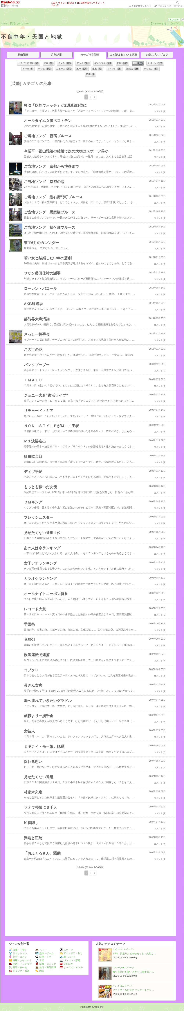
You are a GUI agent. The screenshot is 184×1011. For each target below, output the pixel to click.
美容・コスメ (18, 956)
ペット (40, 949)
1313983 (174, 19)
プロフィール (24, 23)
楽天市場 (178, 6)
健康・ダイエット (20, 960)
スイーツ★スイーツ (123, 967)
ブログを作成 (164, 6)
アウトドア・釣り (71, 953)
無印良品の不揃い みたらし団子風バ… (133, 971)
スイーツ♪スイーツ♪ (123, 949)
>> (140, 6)
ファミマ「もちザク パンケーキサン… (133, 990)
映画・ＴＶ (43, 956)
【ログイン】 (176, 23)
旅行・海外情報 (45, 967)
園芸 (39, 970)
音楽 (39, 960)
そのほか (66, 963)
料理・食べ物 (11, 6)
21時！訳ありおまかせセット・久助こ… (134, 953)
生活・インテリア (20, 963)
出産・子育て (18, 949)
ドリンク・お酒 (19, 970)
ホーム (4, 23)
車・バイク (67, 956)
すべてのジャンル (71, 967)
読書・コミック (45, 963)
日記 (12, 23)
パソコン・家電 (70, 960)
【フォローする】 (159, 23)
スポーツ (66, 949)
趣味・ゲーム (44, 953)
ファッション (18, 953)
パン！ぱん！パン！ (123, 985)
